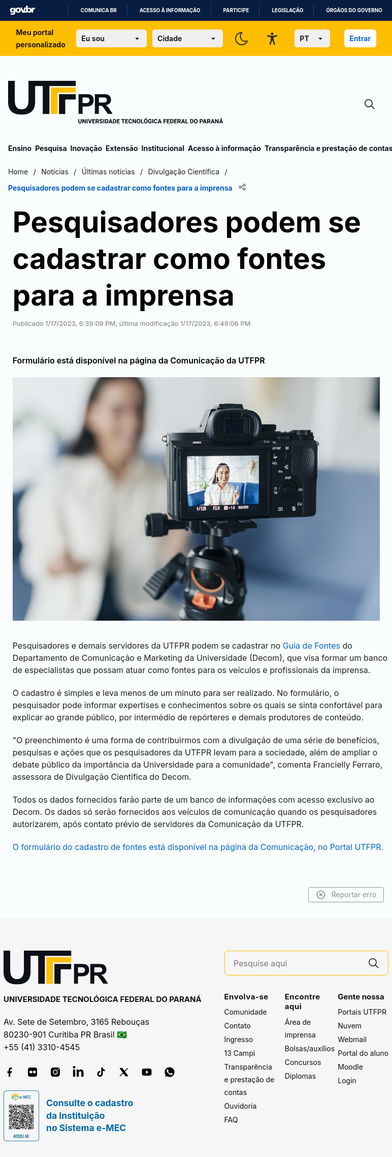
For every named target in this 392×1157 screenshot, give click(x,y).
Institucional (162, 148)
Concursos (303, 1062)
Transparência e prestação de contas (249, 1080)
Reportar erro (346, 895)
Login (347, 1081)
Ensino (19, 148)
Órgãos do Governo (354, 10)
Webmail (352, 1040)
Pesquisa (51, 148)
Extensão (122, 148)
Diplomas (300, 1076)
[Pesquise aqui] (297, 963)
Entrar (360, 38)
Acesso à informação (170, 10)
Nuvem (350, 1026)
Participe (236, 10)
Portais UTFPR (362, 1012)
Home (18, 171)
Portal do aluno (363, 1053)
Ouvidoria (240, 1106)
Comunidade (245, 1012)
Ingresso (238, 1040)
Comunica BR (99, 10)
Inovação (86, 148)
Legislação (287, 10)
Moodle (350, 1067)
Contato (237, 1026)
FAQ (231, 1120)
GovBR (22, 10)
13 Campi (239, 1053)
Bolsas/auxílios (310, 1048)
